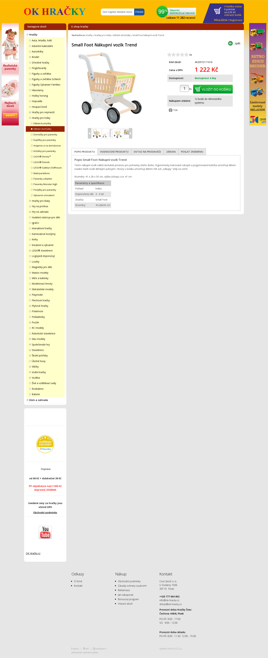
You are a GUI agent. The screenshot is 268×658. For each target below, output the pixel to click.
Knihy (35, 239)
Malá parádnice (42, 173)
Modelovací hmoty (42, 283)
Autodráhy (37, 51)
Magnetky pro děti (42, 267)
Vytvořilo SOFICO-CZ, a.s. (170, 648)
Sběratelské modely (42, 289)
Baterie (36, 394)
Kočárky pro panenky (45, 151)
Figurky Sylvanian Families (46, 84)
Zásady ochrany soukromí (132, 585)
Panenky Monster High (45, 184)
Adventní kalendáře (42, 46)
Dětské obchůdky (42, 128)
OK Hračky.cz (33, 553)
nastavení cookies (90, 652)
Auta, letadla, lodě (42, 40)
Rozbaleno (38, 388)
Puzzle (35, 322)
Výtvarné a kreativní (44, 195)
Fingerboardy (39, 68)
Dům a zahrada (38, 400)
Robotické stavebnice (43, 333)
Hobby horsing (40, 95)
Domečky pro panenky (45, 134)
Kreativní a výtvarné (42, 245)
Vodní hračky (39, 372)
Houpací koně (39, 106)
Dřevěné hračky (40, 62)
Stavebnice (38, 350)
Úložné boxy (38, 361)
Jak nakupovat (125, 594)
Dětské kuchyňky (42, 123)
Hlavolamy (37, 90)
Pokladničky (38, 317)
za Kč (233, 11)
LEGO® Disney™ (42, 156)
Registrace (236, 20)
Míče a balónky (40, 278)
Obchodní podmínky (45, 512)
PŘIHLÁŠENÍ (220, 20)
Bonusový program (128, 599)
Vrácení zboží (125, 603)
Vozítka (36, 377)
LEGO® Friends (42, 162)
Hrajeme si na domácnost (47, 145)
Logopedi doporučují (43, 256)
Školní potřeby (40, 355)
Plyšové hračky (40, 305)
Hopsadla (37, 101)
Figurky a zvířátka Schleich (46, 79)
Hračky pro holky (41, 117)
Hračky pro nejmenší (43, 112)
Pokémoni (37, 311)
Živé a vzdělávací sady (44, 383)
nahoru (75, 648)
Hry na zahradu (40, 211)
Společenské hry (41, 344)
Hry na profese (40, 206)
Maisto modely (40, 272)
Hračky (33, 34)
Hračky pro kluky (41, 200)
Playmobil (37, 294)
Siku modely (38, 339)
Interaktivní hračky (42, 228)
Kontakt (78, 585)
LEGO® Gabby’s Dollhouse (48, 167)
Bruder (35, 57)
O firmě (78, 581)
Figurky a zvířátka (41, 73)
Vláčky (35, 366)
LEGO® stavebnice (42, 250)
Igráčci (35, 222)
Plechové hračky (41, 300)
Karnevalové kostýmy (44, 234)
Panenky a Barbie (43, 178)
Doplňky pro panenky (45, 139)
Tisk (175, 110)
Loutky (35, 261)
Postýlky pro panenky (45, 189)
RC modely (38, 327)
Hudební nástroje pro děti (46, 217)
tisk (87, 648)
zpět (237, 43)
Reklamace (124, 590)
